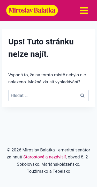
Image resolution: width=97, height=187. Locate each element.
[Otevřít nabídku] (84, 10)
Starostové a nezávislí (44, 156)
